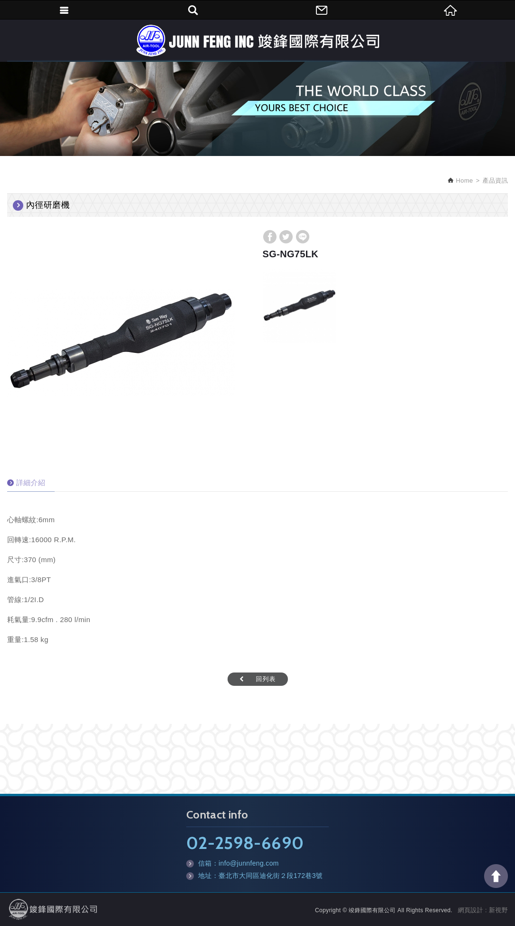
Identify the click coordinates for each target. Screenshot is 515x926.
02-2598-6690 (245, 842)
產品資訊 (495, 180)
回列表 (266, 678)
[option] (121, 343)
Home (463, 180)
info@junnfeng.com (249, 863)
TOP (496, 876)
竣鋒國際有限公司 (257, 40)
